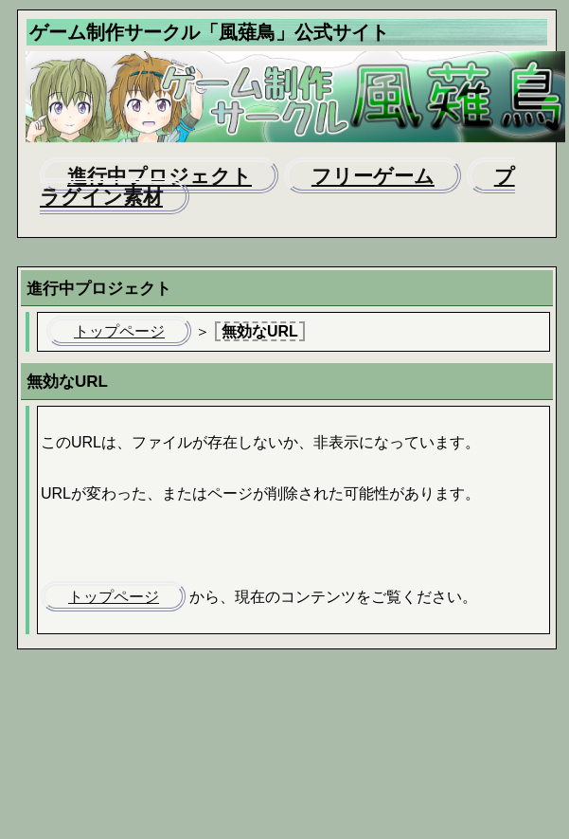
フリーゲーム (373, 176)
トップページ (119, 331)
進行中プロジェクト (159, 176)
